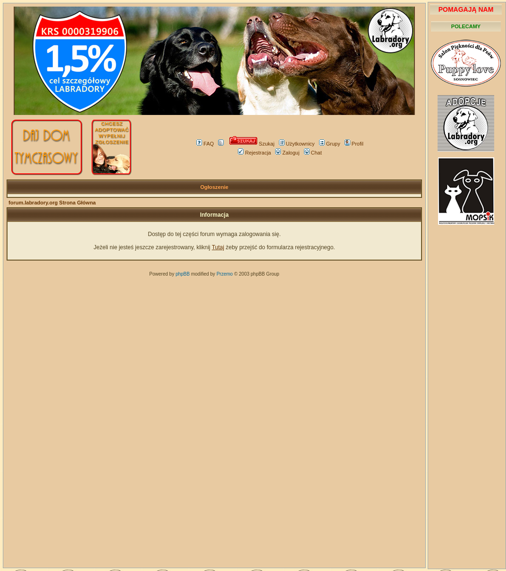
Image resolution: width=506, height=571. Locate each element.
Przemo (225, 274)
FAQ (205, 144)
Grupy (329, 144)
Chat (313, 152)
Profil (354, 144)
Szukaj (251, 144)
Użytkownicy (297, 144)
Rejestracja (254, 152)
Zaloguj (287, 152)
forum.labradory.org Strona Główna (52, 202)
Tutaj (218, 247)
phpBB (183, 274)
